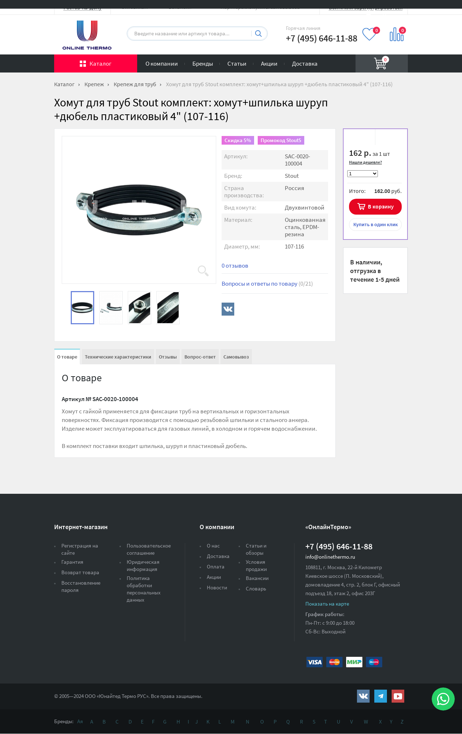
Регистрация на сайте (79, 549)
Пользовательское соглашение (149, 549)
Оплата (216, 566)
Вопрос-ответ (200, 356)
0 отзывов (235, 265)
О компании (161, 63)
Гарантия (72, 561)
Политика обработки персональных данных (144, 589)
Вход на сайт (390, 12)
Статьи (237, 63)
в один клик (375, 224)
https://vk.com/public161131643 (363, 696)
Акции (269, 63)
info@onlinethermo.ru (330, 556)
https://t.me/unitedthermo (380, 696)
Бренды (202, 63)
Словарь (256, 588)
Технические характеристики (118, 356)
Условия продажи (256, 565)
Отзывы (168, 356)
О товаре (67, 356)
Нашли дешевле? (365, 162)
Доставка (305, 63)
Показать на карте (327, 603)
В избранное (361, 138)
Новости (217, 587)
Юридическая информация (143, 565)
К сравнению (388, 138)
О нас (213, 545)
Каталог (101, 63)
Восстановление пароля (80, 586)
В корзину (381, 206)
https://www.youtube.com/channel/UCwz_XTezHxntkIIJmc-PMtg (398, 696)
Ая (80, 721)
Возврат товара (80, 572)
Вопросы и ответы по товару (267, 283)
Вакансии (257, 578)
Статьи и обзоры (256, 549)
